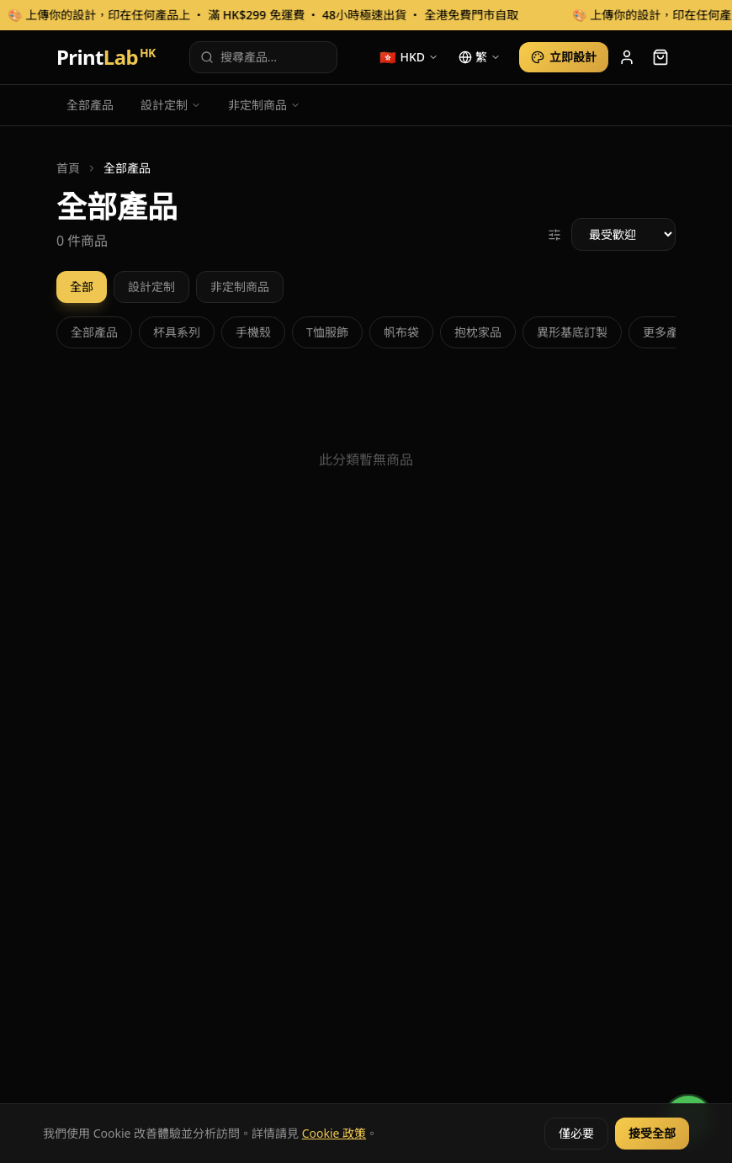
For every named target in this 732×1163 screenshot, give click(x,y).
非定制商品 (264, 105)
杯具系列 (176, 332)
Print (106, 57)
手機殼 (253, 332)
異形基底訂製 (572, 332)
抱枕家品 (477, 332)
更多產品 (666, 332)
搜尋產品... (238, 57)
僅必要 (576, 1133)
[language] (479, 57)
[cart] (660, 57)
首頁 (68, 168)
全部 (81, 287)
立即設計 (564, 57)
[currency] (409, 57)
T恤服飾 (327, 332)
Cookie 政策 (334, 1133)
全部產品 (90, 105)
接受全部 (652, 1133)
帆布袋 (401, 332)
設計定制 (171, 105)
